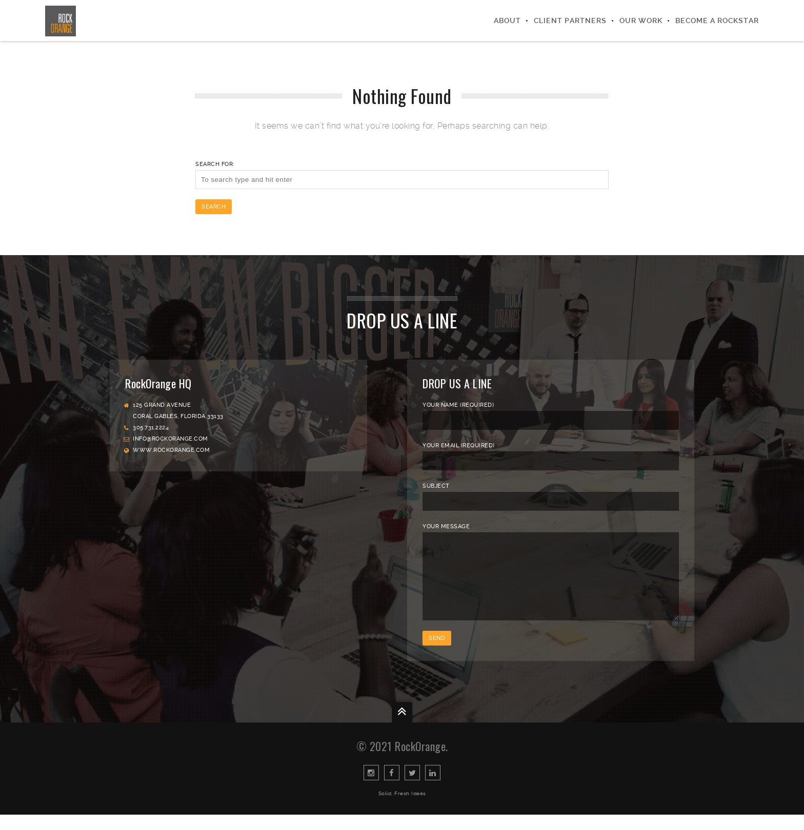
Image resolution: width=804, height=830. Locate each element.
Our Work (640, 20)
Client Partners (570, 20)
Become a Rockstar (717, 20)
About (507, 20)
